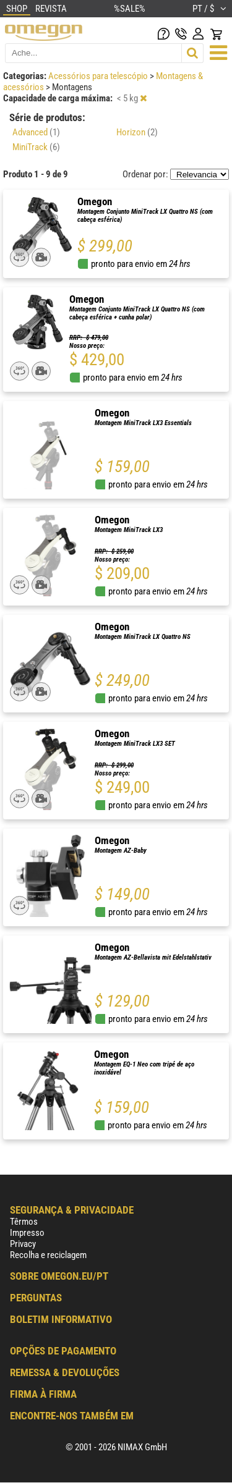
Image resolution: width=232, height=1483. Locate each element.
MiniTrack (36, 147)
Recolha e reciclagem (48, 1255)
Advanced (36, 132)
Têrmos (24, 1221)
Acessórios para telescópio (99, 76)
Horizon (137, 132)
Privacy (23, 1243)
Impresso (27, 1232)
